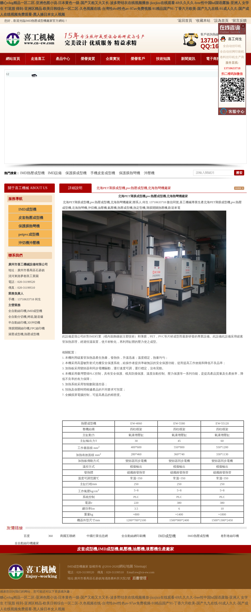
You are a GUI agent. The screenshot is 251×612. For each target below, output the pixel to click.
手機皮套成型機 (102, 173)
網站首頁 (13, 59)
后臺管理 (139, 578)
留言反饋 (240, 20)
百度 (27, 536)
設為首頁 (221, 20)
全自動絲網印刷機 (133, 536)
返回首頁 (185, 20)
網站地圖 (126, 566)
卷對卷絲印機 (230, 536)
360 (50, 536)
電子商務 (213, 59)
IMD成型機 (167, 536)
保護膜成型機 (76, 173)
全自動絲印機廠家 (27, 543)
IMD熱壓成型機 (32, 173)
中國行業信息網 (97, 536)
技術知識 (163, 59)
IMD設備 (55, 173)
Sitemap (139, 566)
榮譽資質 (88, 59)
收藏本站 (203, 20)
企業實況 (113, 59)
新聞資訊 (188, 59)
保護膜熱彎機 (129, 173)
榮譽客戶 (138, 59)
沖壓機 (149, 173)
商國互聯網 (67, 536)
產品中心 (63, 59)
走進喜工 (38, 59)
